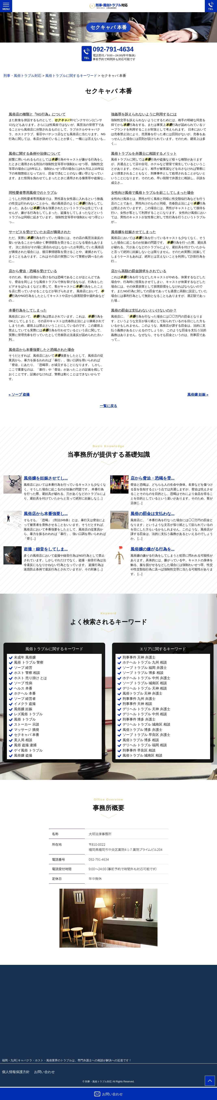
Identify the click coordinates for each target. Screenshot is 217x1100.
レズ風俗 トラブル (28, 714)
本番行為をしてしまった (28, 310)
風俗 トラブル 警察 (28, 662)
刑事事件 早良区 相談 (139, 750)
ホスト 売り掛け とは (30, 678)
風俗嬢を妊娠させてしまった (133, 232)
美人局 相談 (23, 740)
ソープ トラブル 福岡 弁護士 (145, 668)
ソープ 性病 (23, 683)
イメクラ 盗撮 (25, 704)
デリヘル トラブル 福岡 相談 (145, 745)
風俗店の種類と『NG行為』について (37, 114)
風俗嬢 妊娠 (23, 709)
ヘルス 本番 (23, 688)
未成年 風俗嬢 (25, 657)
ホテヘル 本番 (25, 693)
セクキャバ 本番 (26, 735)
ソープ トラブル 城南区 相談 (145, 683)
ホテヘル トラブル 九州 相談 (145, 662)
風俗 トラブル (25, 719)
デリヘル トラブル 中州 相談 (145, 714)
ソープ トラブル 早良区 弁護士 (146, 735)
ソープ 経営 (23, 668)
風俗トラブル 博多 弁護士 (142, 730)
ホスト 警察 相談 (27, 673)
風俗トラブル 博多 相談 (141, 740)
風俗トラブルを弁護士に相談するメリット (144, 154)
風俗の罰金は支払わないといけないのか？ (144, 310)
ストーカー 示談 (26, 724)
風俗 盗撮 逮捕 (25, 745)
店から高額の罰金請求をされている (138, 271)
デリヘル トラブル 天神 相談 (145, 688)
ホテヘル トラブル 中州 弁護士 (146, 678)
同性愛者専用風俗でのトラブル (33, 193)
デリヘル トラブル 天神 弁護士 (146, 709)
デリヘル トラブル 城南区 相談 (146, 724)
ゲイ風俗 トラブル (28, 750)
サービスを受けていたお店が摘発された (40, 232)
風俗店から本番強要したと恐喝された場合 (41, 350)
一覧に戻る (108, 406)
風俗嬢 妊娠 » (197, 395)
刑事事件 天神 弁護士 (139, 657)
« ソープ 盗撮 (19, 395)
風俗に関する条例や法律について (34, 154)
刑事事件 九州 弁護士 (139, 699)
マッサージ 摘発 (26, 730)
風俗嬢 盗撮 (23, 755)
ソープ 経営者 (25, 699)
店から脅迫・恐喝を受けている (33, 271)
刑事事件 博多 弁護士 (139, 719)
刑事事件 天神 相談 (137, 704)
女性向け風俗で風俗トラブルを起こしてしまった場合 (152, 193)
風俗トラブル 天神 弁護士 (142, 693)
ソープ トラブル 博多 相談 (143, 673)
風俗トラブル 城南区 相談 (142, 755)
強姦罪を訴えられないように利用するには (144, 114)
